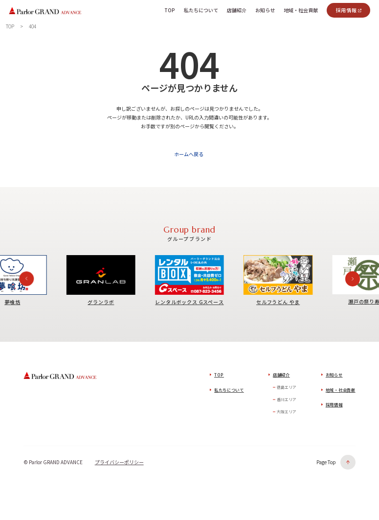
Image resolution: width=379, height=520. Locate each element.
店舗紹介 (281, 376)
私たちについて (229, 392)
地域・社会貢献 (341, 392)
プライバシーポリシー (119, 464)
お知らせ (334, 376)
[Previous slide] (26, 280)
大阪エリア (286, 413)
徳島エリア (286, 389)
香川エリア (286, 401)
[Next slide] (352, 280)
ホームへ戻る (188, 156)
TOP (219, 376)
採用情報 (346, 10)
